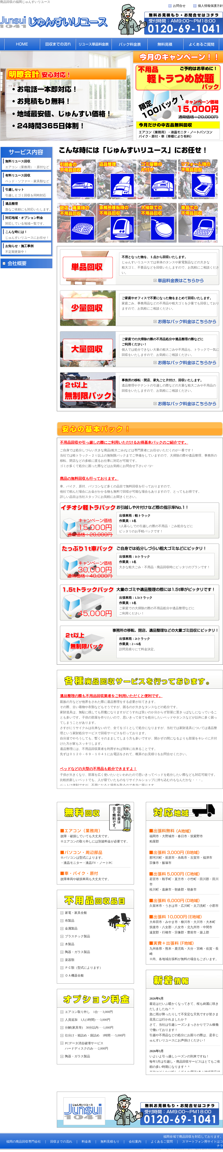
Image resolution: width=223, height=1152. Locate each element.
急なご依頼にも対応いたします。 (28, 206)
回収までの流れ (61, 1141)
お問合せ (179, 6)
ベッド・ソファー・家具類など (27, 178)
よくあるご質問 (162, 1141)
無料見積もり (110, 1141)
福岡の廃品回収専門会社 (23, 1141)
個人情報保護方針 (210, 6)
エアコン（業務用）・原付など (27, 164)
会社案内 (135, 1141)
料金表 (86, 1141)
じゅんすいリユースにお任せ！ (27, 234)
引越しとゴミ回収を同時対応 (25, 192)
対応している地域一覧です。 (25, 220)
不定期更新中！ (19, 249)
